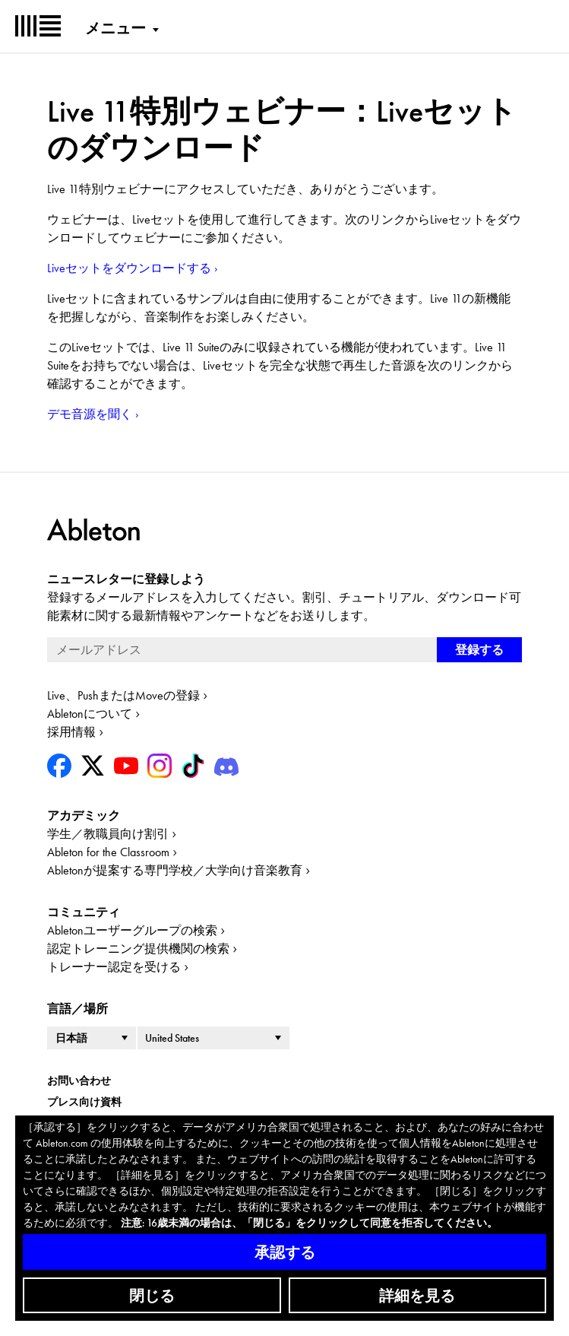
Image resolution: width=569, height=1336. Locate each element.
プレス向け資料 (84, 1102)
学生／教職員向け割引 (108, 834)
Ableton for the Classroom (108, 852)
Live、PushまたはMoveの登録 (123, 695)
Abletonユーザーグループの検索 (132, 930)
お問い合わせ (79, 1080)
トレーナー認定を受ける (114, 967)
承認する (284, 1252)
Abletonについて (89, 714)
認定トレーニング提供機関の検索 (138, 949)
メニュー (115, 28)
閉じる (152, 1296)
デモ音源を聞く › (93, 414)
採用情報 (71, 732)
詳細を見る (417, 1296)
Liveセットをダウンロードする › (132, 268)
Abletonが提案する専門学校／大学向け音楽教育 (174, 870)
